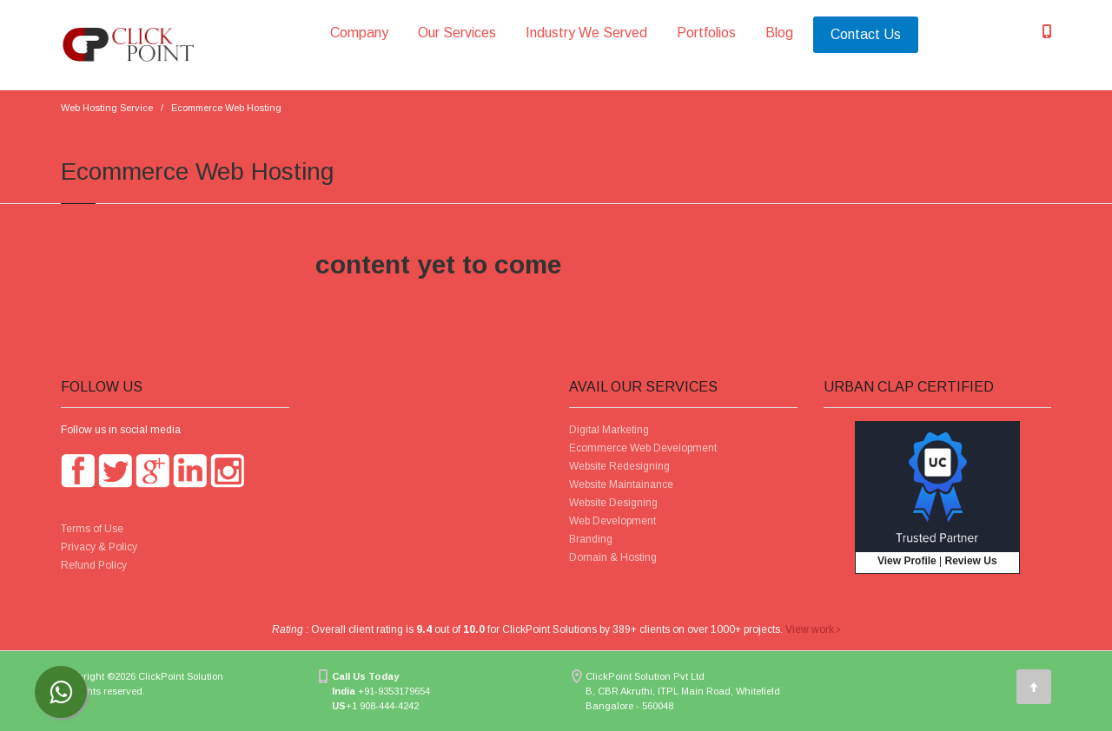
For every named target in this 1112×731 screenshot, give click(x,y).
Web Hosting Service (107, 107)
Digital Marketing (609, 430)
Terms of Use (92, 529)
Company (359, 32)
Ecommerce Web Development (643, 448)
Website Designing (613, 503)
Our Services (457, 32)
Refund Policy (94, 565)
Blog (779, 32)
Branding (590, 539)
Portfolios (706, 32)
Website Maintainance (621, 484)
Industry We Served (586, 32)
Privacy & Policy (99, 547)
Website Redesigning (619, 466)
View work (812, 629)
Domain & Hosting (613, 557)
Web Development (612, 521)
